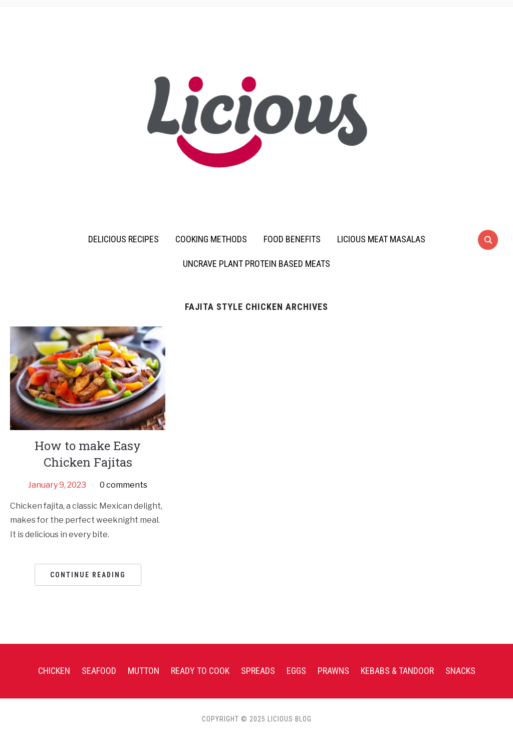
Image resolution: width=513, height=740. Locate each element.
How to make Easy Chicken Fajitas (88, 454)
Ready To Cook (200, 670)
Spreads (258, 670)
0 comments (123, 485)
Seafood (99, 670)
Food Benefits (292, 239)
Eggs (296, 670)
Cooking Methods (211, 239)
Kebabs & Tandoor (397, 670)
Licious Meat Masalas (381, 239)
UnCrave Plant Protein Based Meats (256, 263)
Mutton (143, 670)
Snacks (460, 670)
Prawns (333, 670)
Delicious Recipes (123, 239)
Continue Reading (88, 575)
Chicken (54, 670)
